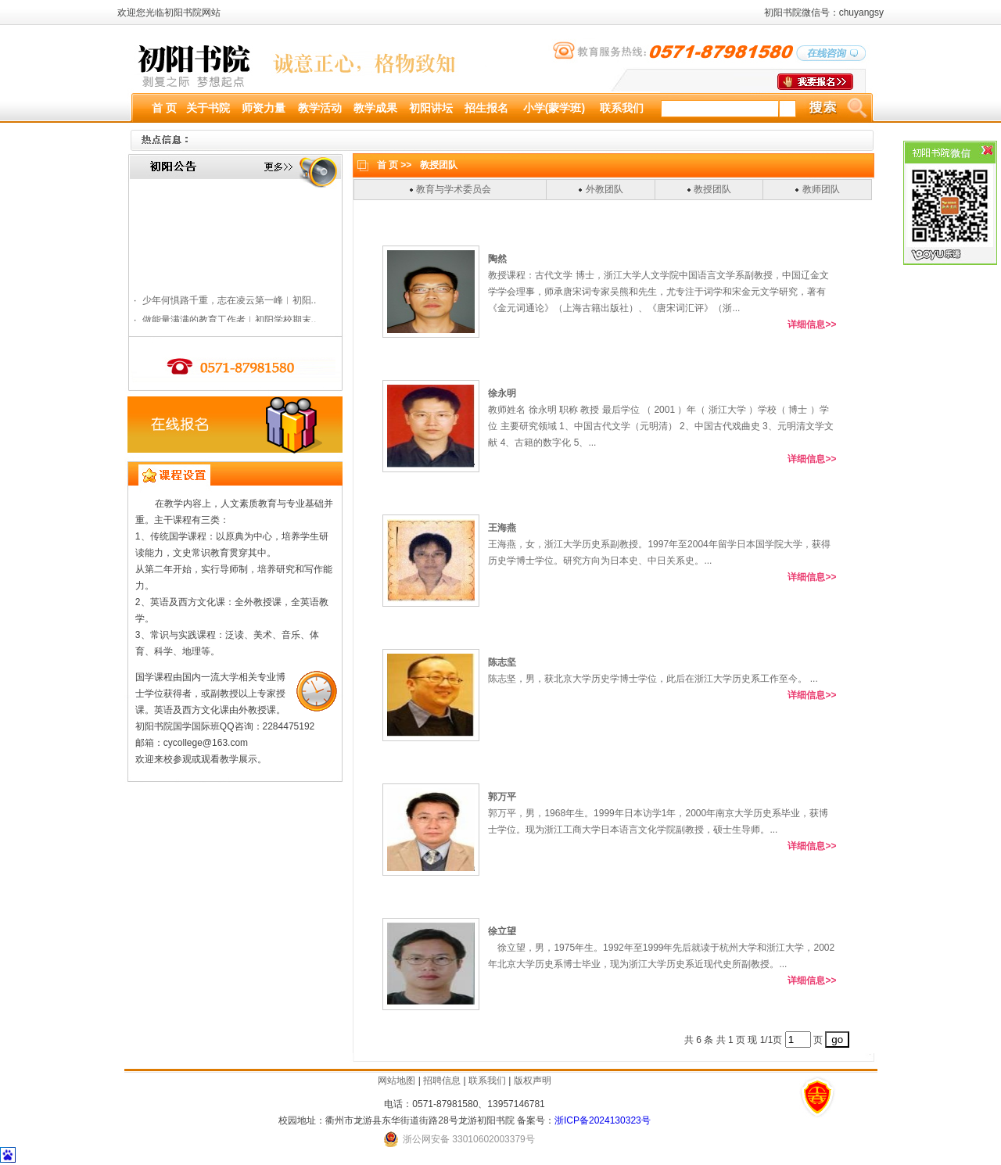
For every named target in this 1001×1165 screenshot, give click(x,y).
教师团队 (821, 189)
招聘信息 (442, 1080)
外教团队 (604, 189)
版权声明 (532, 1080)
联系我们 (487, 1080)
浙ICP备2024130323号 (602, 1120)
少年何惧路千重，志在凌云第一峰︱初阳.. (229, 319)
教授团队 (712, 189)
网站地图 (396, 1080)
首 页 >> (394, 165)
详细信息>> (812, 324)
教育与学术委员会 (453, 189)
